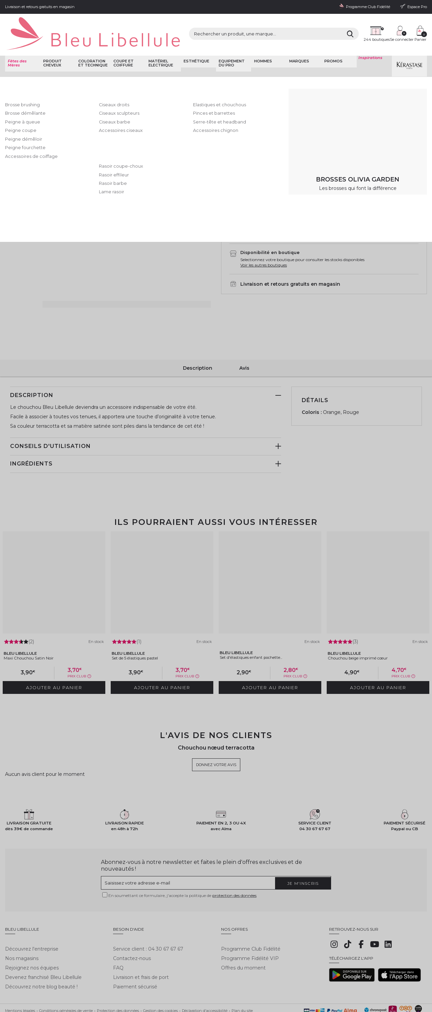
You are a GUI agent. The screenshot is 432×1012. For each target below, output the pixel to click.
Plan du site (242, 979)
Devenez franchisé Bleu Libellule (43, 946)
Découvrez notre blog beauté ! (41, 956)
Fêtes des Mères (16, 45)
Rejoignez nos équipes (32, 937)
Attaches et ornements (144, 64)
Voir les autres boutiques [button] (263, 250)
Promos (332, 43)
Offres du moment (243, 937)
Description (197, 350)
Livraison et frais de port (141, 946)
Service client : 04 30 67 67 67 (148, 918)
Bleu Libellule (41, 64)
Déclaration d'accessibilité (204, 979)
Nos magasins (21, 927)
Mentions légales (20, 979)
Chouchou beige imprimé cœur (367, 635)
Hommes (262, 43)
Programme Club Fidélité (250, 918)
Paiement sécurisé (135, 956)
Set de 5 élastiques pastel (144, 635)
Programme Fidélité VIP (250, 927)
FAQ (118, 937)
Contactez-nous (132, 927)
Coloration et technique (91, 45)
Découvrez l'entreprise (31, 918)
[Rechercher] (293, 27)
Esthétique (195, 43)
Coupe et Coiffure (72, 64)
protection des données (234, 869)
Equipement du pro (231, 45)
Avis (244, 350)
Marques (298, 43)
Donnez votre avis (238, 86)
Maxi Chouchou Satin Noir (36, 635)
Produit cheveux (51, 45)
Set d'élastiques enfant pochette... (262, 634)
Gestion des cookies (160, 979)
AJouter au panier (347, 182)
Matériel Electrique (159, 45)
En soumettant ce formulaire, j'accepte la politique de (182, 869)
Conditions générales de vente (66, 979)
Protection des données (118, 979)
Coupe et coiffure (122, 45)
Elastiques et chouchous (190, 64)
